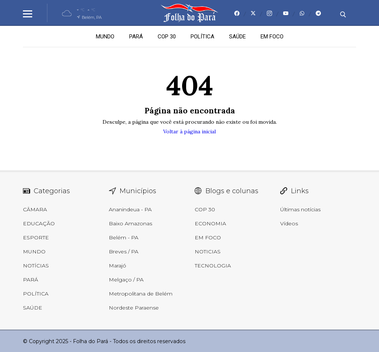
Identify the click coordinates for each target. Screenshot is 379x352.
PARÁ (136, 36)
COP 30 (167, 36)
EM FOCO (272, 36)
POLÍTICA (202, 36)
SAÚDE (237, 36)
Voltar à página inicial (189, 131)
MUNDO (105, 36)
